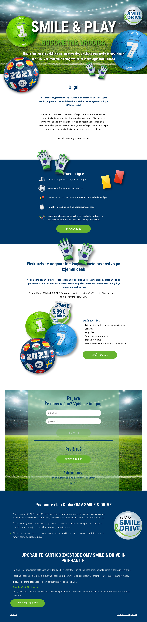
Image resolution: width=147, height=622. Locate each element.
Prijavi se (73, 432)
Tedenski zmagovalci (127, 614)
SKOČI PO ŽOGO (100, 354)
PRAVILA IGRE (73, 228)
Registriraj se (73, 459)
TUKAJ (110, 59)
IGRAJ (73, 482)
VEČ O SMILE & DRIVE (27, 603)
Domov (13, 614)
